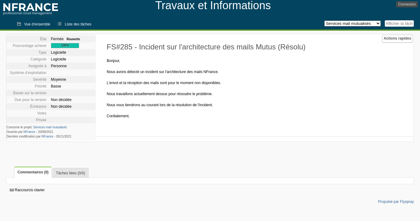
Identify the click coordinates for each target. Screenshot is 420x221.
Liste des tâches (78, 24)
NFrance (29, 132)
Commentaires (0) (32, 172)
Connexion (407, 4)
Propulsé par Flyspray (396, 202)
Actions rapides (397, 38)
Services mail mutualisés (50, 127)
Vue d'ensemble (37, 24)
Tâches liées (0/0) (70, 173)
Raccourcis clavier (27, 190)
